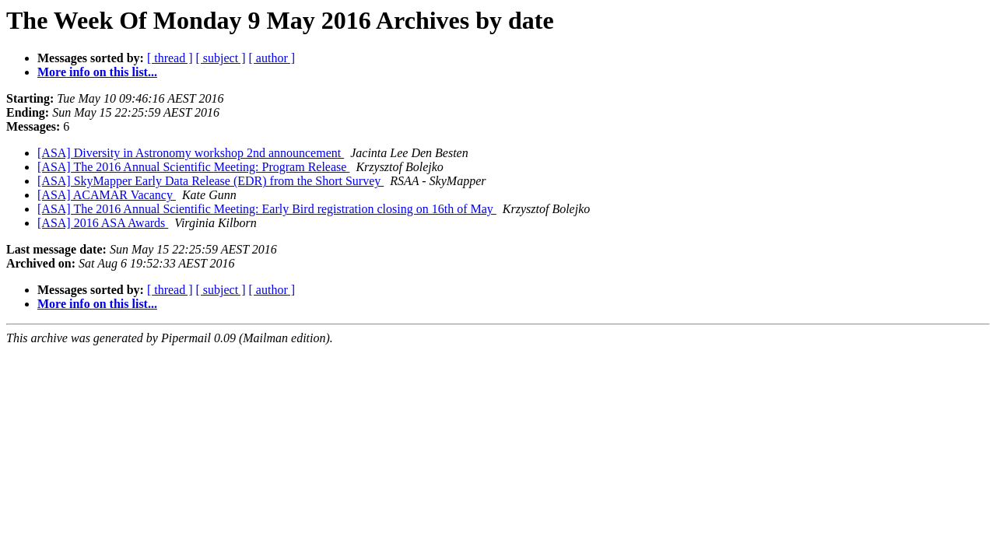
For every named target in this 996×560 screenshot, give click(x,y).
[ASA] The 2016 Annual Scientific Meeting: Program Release (193, 166)
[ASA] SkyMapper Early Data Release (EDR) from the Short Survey (210, 180)
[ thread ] (170, 58)
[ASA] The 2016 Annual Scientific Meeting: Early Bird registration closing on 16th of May (266, 208)
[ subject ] (221, 58)
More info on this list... (97, 72)
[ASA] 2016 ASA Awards (102, 222)
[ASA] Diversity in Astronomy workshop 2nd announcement (190, 152)
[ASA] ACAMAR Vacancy (106, 194)
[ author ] (272, 58)
